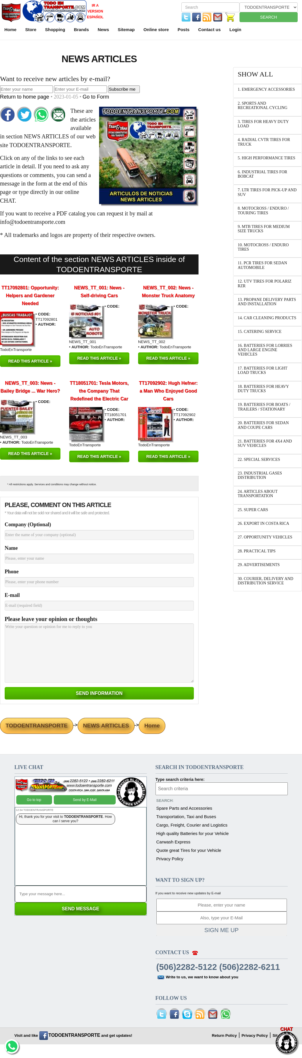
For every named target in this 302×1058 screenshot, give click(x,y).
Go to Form (96, 97)
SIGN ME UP (221, 930)
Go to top (34, 800)
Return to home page (25, 97)
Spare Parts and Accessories (184, 808)
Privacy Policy (169, 858)
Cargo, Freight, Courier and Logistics (192, 825)
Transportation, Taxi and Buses (186, 816)
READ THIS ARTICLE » (30, 361)
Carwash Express (173, 841)
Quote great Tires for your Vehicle (188, 850)
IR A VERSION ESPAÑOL (95, 11)
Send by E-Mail (85, 800)
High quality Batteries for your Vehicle (192, 833)
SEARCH (268, 17)
